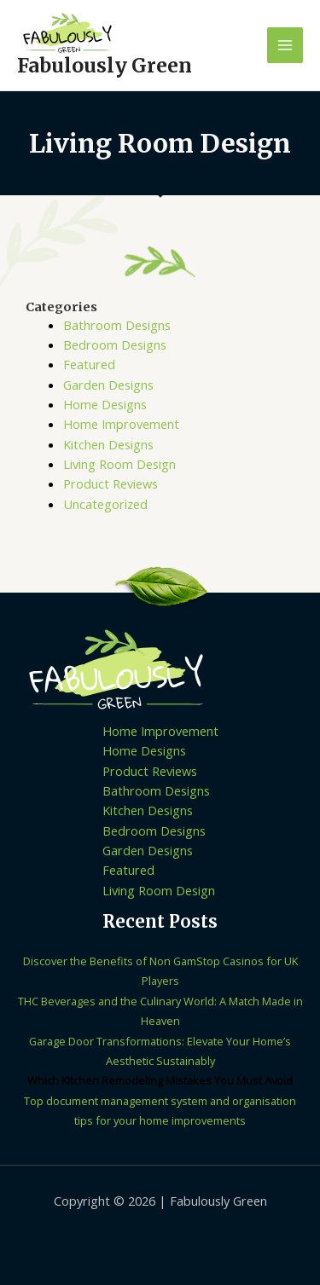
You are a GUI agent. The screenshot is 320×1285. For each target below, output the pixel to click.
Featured (89, 364)
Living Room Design (119, 463)
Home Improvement (121, 423)
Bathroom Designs (117, 324)
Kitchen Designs (108, 444)
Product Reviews (110, 483)
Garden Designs (108, 384)
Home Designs (105, 404)
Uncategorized (105, 503)
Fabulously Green (104, 66)
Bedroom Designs (114, 344)
